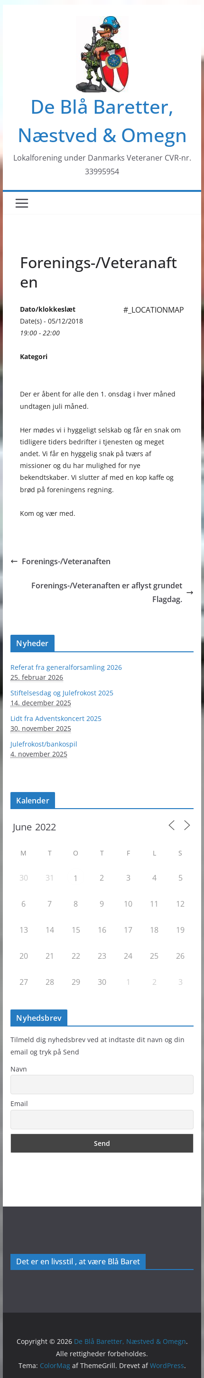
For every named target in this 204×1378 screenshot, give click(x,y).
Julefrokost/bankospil (43, 743)
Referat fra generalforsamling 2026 (66, 667)
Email (19, 1103)
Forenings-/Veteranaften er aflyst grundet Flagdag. (112, 592)
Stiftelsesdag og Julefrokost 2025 (61, 692)
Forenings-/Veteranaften (60, 561)
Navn (18, 1068)
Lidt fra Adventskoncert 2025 (56, 718)
